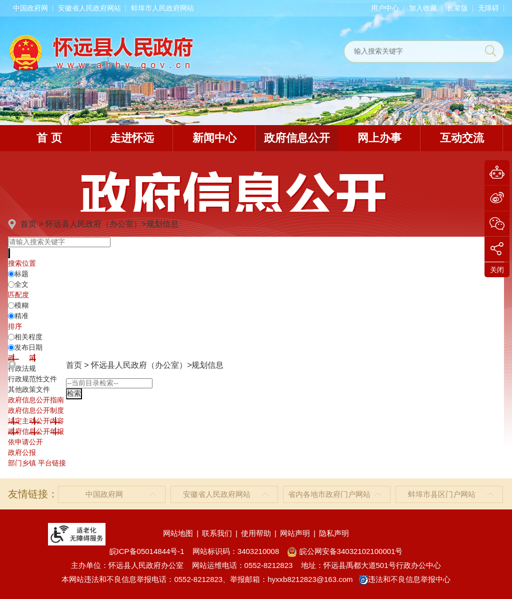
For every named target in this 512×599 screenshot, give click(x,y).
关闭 (497, 270)
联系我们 (217, 533)
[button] (457, 8)
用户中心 (385, 8)
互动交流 (462, 138)
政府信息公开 (297, 138)
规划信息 (162, 224)
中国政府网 (30, 8)
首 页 (49, 138)
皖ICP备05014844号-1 (147, 551)
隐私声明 (334, 533)
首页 (28, 224)
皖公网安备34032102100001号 (344, 551)
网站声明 (295, 533)
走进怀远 (132, 138)
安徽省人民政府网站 (89, 8)
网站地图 (178, 533)
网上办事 (380, 138)
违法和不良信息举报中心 (404, 579)
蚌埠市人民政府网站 (162, 8)
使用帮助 (256, 533)
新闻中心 (214, 138)
